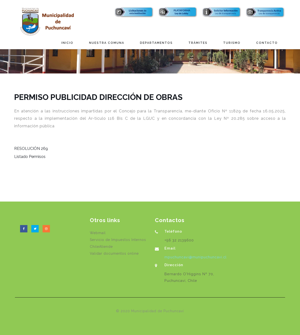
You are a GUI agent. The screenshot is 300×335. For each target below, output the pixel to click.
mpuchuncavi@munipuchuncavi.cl (195, 257)
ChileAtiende (101, 247)
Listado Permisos (30, 156)
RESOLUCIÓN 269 (31, 148)
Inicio (67, 43)
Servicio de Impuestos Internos (118, 240)
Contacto (267, 43)
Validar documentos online (114, 253)
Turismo (232, 43)
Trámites (198, 43)
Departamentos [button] (156, 43)
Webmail (98, 233)
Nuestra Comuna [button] (106, 43)
